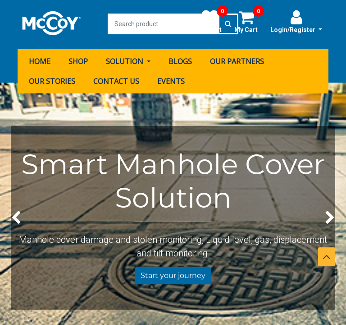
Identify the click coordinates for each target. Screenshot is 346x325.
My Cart (249, 21)
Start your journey (173, 274)
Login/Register (296, 21)
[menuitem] (39, 60)
